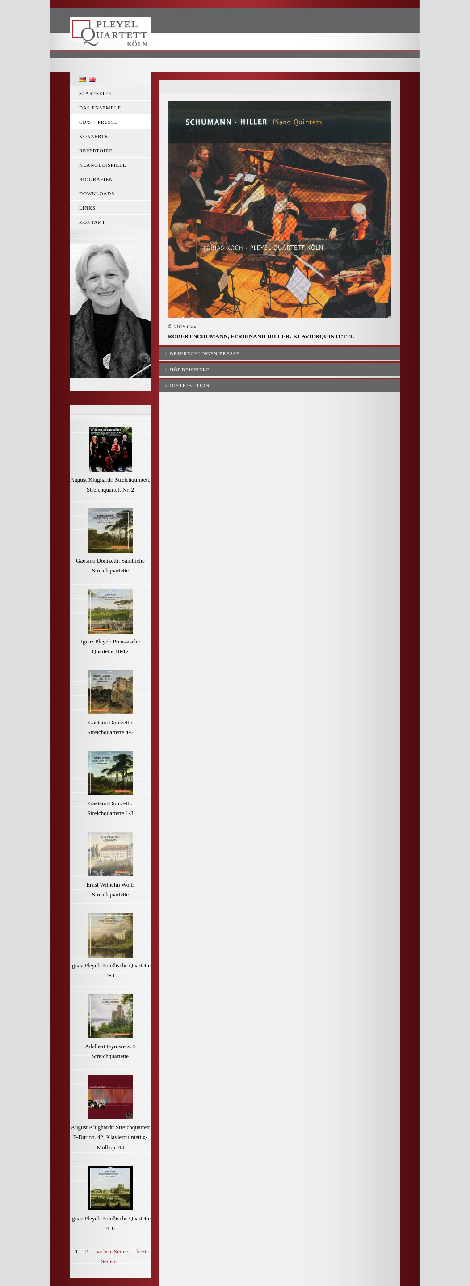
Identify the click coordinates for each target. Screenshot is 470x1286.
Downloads (96, 193)
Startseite (95, 93)
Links (87, 207)
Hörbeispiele (190, 369)
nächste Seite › (112, 1251)
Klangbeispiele (102, 165)
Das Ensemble (100, 107)
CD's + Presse (98, 122)
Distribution (190, 385)
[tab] (279, 352)
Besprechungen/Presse (204, 353)
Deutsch (82, 79)
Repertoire (96, 150)
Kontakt (92, 222)
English (92, 79)
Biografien (96, 179)
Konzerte (93, 136)
